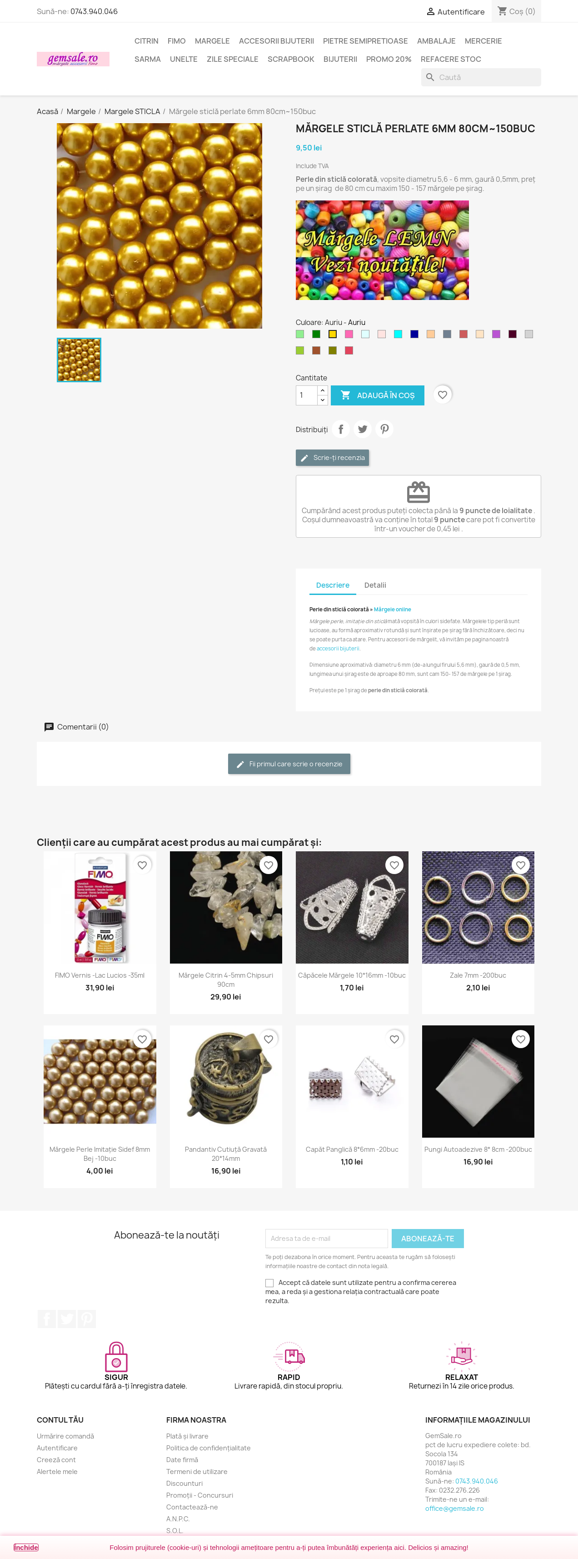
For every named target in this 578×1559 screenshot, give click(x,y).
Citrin (147, 41)
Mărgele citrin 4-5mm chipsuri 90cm (226, 980)
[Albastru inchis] (416, 336)
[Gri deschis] (531, 336)
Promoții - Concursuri (199, 1495)
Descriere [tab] (332, 585)
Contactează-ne (192, 1507)
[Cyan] (400, 336)
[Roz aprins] (351, 336)
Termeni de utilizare (197, 1471)
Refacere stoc (451, 59)
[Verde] (318, 336)
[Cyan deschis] (367, 336)
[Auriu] (334, 336)
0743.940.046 (94, 11)
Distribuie (341, 429)
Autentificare (57, 1448)
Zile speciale (233, 59)
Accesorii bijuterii (276, 41)
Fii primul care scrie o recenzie (289, 764)
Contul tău (60, 1420)
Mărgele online (392, 609)
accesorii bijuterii (338, 648)
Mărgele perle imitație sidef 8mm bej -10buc (100, 1154)
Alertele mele (57, 1471)
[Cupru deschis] (432, 336)
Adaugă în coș (377, 395)
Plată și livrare (187, 1436)
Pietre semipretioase (365, 41)
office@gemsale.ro (454, 1508)
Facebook (47, 1319)
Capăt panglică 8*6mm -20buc (352, 1149)
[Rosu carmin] (351, 352)
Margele (212, 41)
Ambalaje (436, 41)
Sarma (148, 59)
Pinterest (384, 429)
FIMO (177, 41)
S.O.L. (175, 1530)
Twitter (67, 1319)
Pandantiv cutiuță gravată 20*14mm (226, 1154)
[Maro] (318, 352)
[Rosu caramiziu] (465, 336)
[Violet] (498, 336)
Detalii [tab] (375, 585)
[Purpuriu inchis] (514, 336)
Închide (26, 1547)
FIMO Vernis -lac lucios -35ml (99, 975)
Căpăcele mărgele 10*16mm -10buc (352, 975)
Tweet (363, 429)
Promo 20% (389, 59)
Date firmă (182, 1459)
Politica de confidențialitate (208, 1448)
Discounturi (184, 1483)
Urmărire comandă (65, 1436)
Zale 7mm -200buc (478, 975)
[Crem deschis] (482, 336)
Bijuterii (340, 59)
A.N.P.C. (178, 1518)
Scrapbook (291, 59)
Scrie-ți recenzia (332, 458)
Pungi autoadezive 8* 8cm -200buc (478, 1149)
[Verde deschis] (302, 336)
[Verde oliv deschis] (302, 352)
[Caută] (481, 77)
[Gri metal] (449, 336)
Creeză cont (56, 1459)
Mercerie (483, 41)
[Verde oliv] (334, 352)
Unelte (184, 59)
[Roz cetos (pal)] (383, 336)
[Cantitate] (307, 395)
